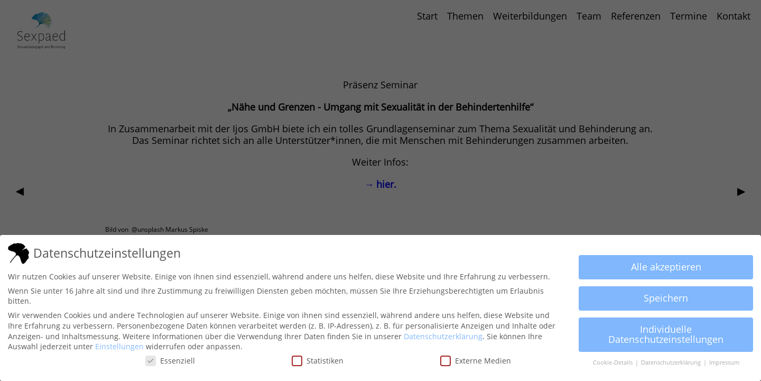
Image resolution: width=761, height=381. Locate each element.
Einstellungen (119, 346)
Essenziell (170, 361)
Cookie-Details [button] (613, 362)
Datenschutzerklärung (443, 336)
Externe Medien (475, 361)
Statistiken (318, 361)
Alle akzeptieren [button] (666, 266)
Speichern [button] (666, 298)
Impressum (724, 362)
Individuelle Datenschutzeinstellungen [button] (665, 334)
